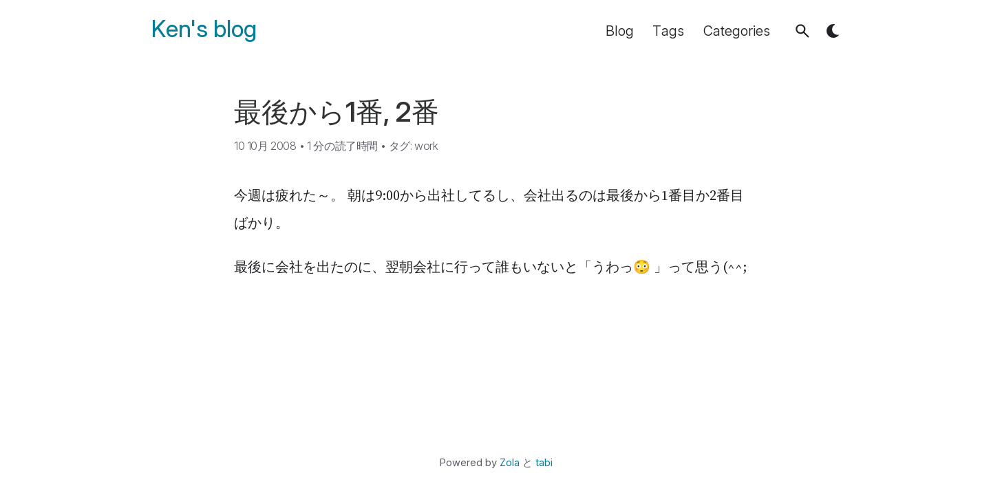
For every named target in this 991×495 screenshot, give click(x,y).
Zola (510, 462)
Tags (668, 31)
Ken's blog (204, 29)
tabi (544, 462)
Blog (620, 31)
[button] (802, 31)
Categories (736, 31)
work (426, 146)
